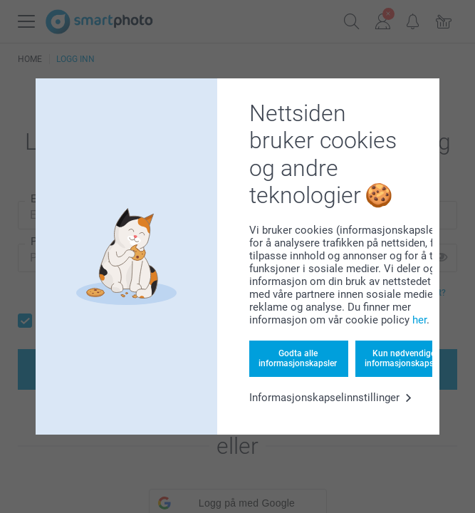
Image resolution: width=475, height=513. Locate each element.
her (419, 320)
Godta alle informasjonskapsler (298, 358)
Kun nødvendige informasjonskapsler (404, 358)
